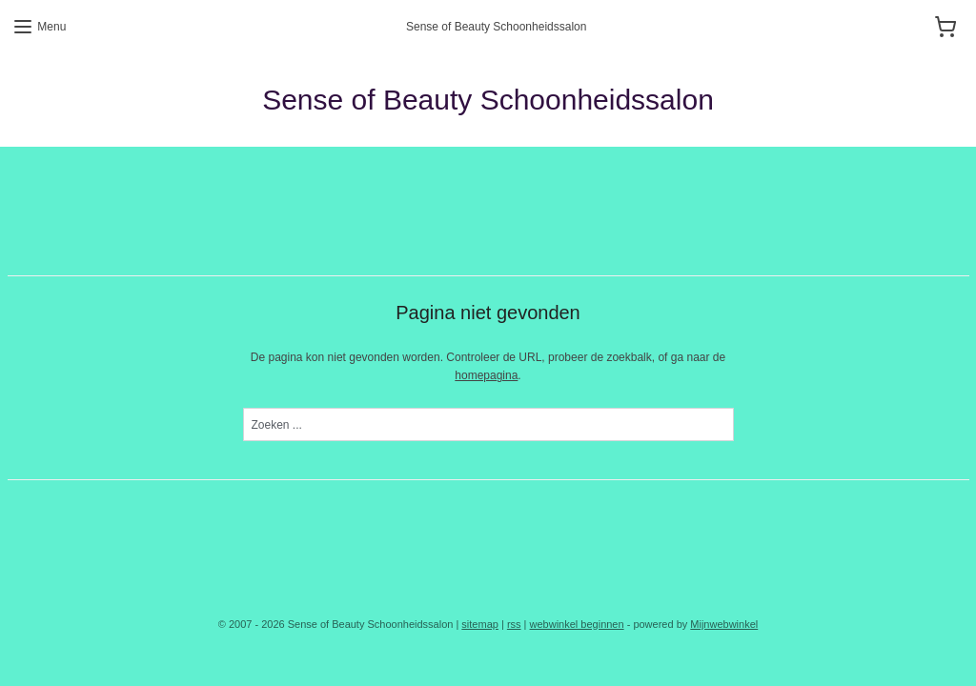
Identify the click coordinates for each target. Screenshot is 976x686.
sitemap (479, 624)
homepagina (486, 375)
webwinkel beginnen (577, 624)
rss (514, 624)
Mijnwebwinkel (724, 624)
